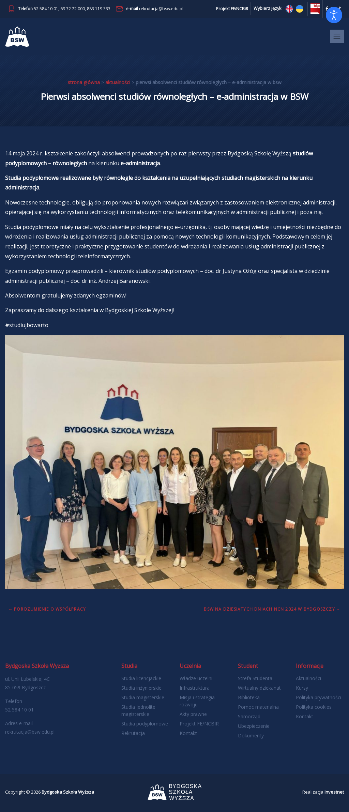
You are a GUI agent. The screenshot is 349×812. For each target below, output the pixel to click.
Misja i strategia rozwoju (197, 701)
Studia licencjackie (141, 678)
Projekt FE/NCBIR (199, 723)
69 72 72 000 (72, 9)
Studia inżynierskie (141, 688)
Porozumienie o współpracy (50, 609)
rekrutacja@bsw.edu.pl (161, 9)
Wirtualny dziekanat (259, 688)
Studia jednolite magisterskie (138, 710)
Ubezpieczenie (254, 726)
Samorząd (249, 716)
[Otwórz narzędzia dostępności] (334, 15)
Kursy (302, 688)
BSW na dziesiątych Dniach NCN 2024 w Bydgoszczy (269, 609)
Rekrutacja (133, 733)
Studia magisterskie (142, 697)
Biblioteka (249, 697)
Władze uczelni (196, 678)
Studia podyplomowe (144, 723)
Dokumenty (251, 735)
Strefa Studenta (255, 678)
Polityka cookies (314, 707)
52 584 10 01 (46, 9)
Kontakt (188, 733)
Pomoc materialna (258, 707)
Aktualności (117, 82)
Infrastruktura (195, 688)
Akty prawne (193, 714)
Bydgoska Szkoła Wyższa (68, 792)
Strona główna (84, 82)
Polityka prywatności (318, 697)
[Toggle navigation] (337, 36)
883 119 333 (98, 9)
